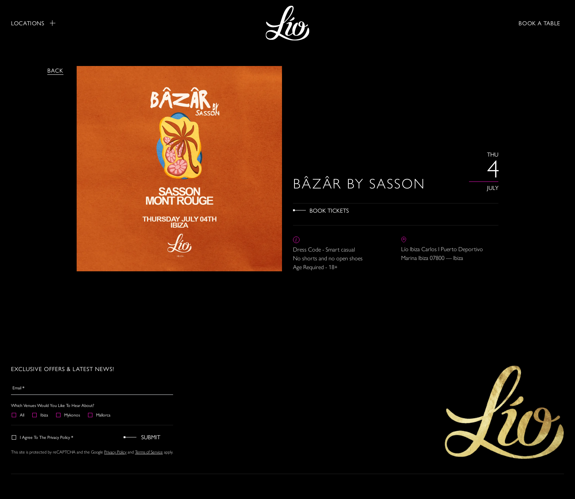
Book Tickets (329, 210)
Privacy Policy (115, 451)
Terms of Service (149, 451)
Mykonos (68, 415)
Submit (150, 437)
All (18, 415)
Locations (33, 23)
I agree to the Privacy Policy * (42, 437)
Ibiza (40, 415)
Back (55, 70)
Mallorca (99, 415)
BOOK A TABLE (539, 23)
